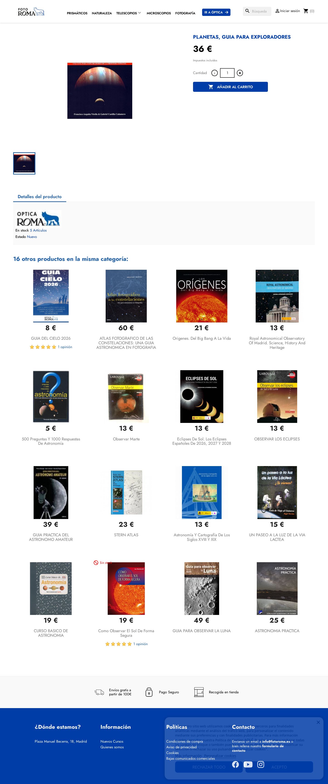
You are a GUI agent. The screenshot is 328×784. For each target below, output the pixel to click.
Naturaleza (102, 13)
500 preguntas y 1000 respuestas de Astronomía (51, 441)
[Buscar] (257, 11)
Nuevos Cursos (111, 741)
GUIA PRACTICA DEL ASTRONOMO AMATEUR (51, 537)
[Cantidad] (227, 73)
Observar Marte (126, 439)
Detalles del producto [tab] (40, 196)
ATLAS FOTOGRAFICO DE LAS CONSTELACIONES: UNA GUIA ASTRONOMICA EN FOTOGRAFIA (126, 342)
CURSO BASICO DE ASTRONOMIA (51, 633)
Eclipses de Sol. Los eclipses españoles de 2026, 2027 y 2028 (201, 441)
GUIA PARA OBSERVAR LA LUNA (202, 631)
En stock (22, 230)
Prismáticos (77, 13)
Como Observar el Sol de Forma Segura (126, 633)
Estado (20, 237)
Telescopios (126, 13)
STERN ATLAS (126, 535)
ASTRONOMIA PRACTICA (277, 631)
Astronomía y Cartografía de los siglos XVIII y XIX (202, 537)
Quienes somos (112, 747)
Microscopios (159, 13)
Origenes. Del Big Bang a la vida (202, 338)
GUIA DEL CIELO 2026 (51, 338)
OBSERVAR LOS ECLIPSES (277, 439)
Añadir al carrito (230, 87)
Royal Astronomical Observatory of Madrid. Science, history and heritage (277, 342)
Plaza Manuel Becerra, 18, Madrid (61, 741)
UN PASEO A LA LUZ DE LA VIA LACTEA (277, 537)
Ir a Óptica (213, 12)
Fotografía (185, 13)
